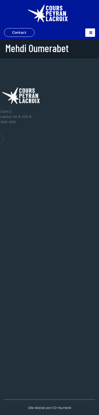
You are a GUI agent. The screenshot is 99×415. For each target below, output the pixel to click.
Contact (19, 32)
